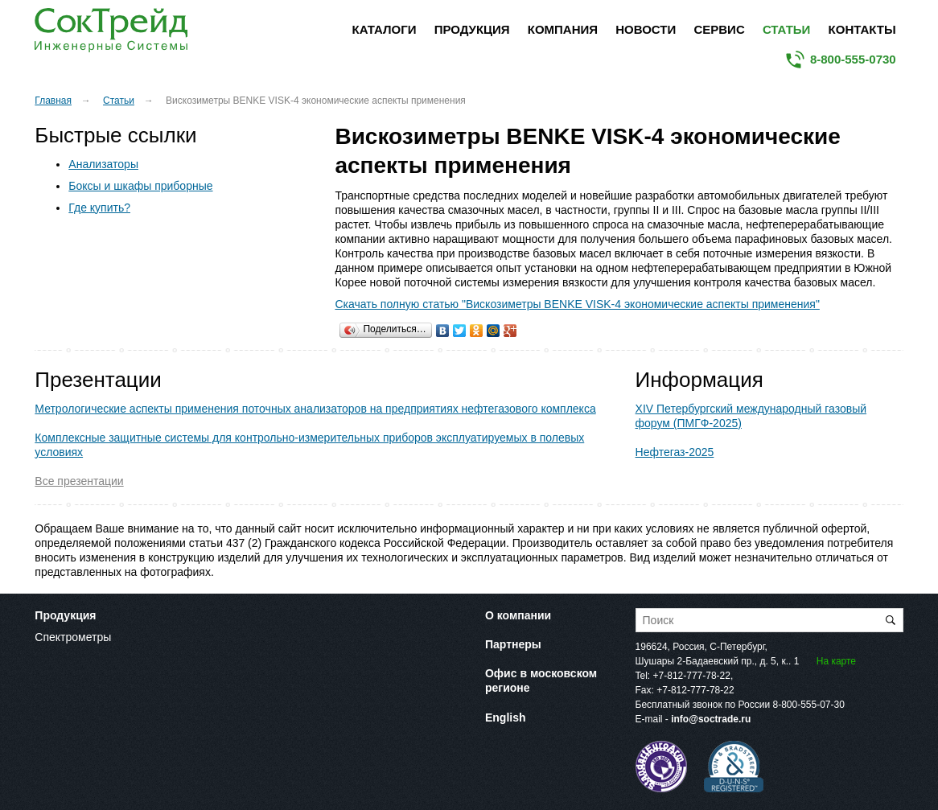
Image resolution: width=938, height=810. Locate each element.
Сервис (718, 29)
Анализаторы (103, 164)
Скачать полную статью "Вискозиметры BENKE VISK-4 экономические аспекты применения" (577, 304)
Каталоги (384, 29)
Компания (563, 29)
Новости (645, 29)
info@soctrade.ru (711, 719)
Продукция (472, 29)
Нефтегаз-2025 (675, 452)
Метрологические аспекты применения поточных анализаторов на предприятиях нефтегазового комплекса (315, 408)
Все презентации (79, 481)
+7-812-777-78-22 (691, 675)
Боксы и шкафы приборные (140, 185)
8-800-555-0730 (853, 59)
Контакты (862, 29)
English (505, 717)
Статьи (787, 29)
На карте (836, 661)
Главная (53, 100)
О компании (518, 615)
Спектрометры (73, 637)
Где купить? (99, 207)
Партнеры (513, 644)
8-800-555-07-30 (808, 704)
